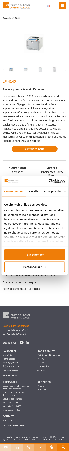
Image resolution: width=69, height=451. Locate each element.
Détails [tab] (33, 191)
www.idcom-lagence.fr (31, 437)
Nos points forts (9, 355)
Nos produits (46, 351)
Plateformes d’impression (48, 355)
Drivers (40, 386)
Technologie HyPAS (11, 410)
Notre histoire (9, 359)
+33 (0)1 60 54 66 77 (17, 329)
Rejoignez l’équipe (11, 366)
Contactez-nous (34, 148)
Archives (41, 370)
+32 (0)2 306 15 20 (16, 333)
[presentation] (3, 69)
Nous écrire (8, 420)
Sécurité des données (12, 399)
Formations (42, 389)
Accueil (6, 18)
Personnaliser (34, 266)
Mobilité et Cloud (10, 402)
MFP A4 (41, 362)
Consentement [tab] (14, 191)
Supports (44, 382)
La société (10, 351)
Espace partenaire (15, 425)
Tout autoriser (34, 254)
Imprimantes (43, 366)
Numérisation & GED (12, 406)
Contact (8, 416)
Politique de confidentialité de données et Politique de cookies (36, 439)
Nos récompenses (10, 370)
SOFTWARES (10, 382)
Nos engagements (11, 362)
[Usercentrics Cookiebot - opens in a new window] (49, 181)
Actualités (10, 375)
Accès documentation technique (22, 288)
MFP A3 (41, 359)
